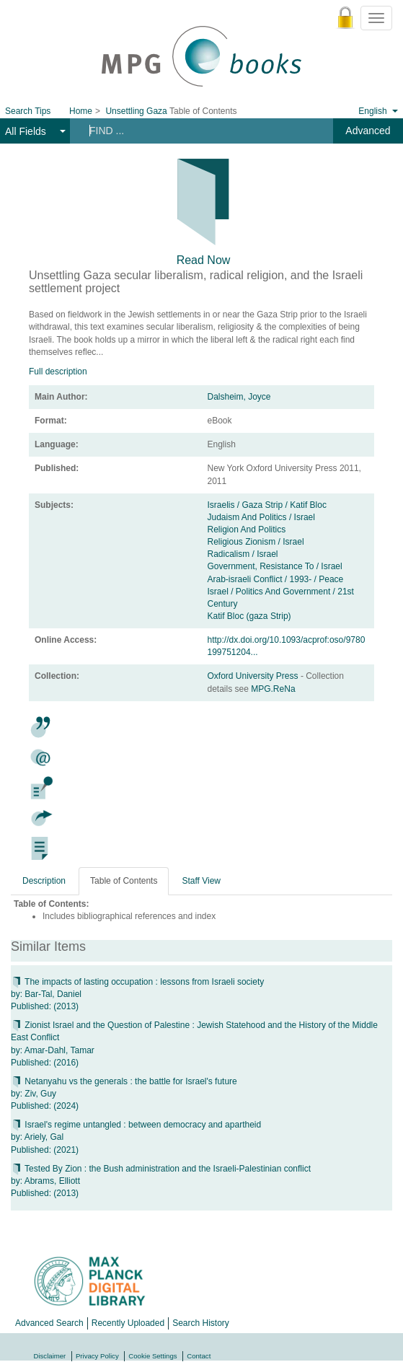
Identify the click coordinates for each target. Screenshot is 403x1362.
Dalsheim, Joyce (239, 397)
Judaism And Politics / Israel (261, 517)
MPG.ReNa (273, 689)
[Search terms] (195, 130)
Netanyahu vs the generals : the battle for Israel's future (124, 1081)
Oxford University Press (254, 676)
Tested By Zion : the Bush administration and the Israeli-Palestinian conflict (161, 1169)
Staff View (201, 881)
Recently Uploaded (128, 1323)
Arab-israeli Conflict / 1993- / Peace (276, 579)
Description (44, 881)
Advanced (367, 130)
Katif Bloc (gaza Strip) (249, 616)
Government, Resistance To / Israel (275, 566)
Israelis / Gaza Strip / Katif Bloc (267, 505)
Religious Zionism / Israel (256, 542)
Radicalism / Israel (243, 554)
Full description (58, 371)
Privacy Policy (97, 1356)
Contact (199, 1356)
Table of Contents (123, 881)
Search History (200, 1323)
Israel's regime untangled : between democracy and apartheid (136, 1125)
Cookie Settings (152, 1356)
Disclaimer (50, 1356)
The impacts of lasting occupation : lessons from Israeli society (137, 982)
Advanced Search (49, 1323)
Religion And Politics (247, 529)
